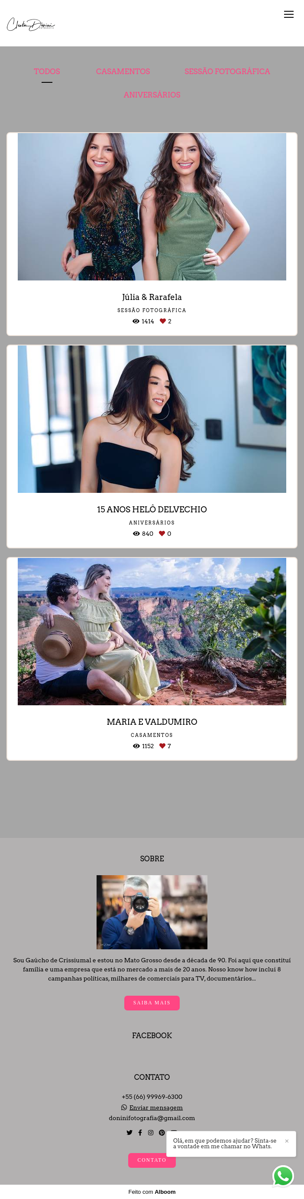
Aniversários (152, 95)
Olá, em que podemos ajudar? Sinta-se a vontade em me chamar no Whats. (225, 1143)
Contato (151, 1160)
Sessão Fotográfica (227, 71)
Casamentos (123, 71)
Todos (47, 71)
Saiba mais (152, 1003)
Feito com (151, 1192)
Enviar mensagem (156, 1108)
